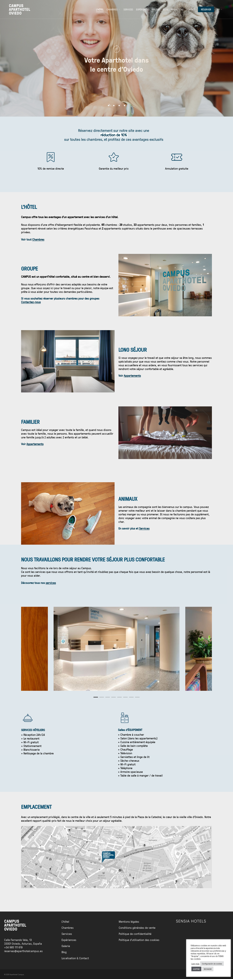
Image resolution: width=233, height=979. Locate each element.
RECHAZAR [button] (208, 969)
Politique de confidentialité (135, 934)
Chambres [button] (38, 239)
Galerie (66, 946)
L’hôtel (65, 921)
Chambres (68, 928)
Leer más (195, 963)
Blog (64, 952)
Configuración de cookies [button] (212, 963)
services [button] (51, 582)
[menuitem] (220, 9)
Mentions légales (129, 921)
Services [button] (144, 528)
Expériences (69, 940)
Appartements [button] (132, 375)
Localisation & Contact (75, 958)
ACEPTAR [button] (196, 969)
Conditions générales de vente (137, 928)
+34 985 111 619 (13, 947)
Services (67, 934)
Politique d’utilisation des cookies (139, 940)
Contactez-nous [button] (31, 302)
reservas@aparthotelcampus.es (23, 951)
